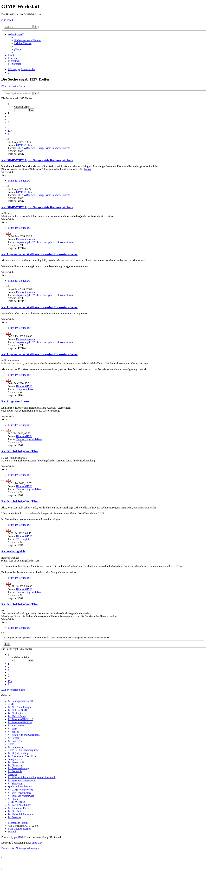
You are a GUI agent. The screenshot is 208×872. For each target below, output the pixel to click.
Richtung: (96, 637)
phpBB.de (37, 842)
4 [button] (8, 122)
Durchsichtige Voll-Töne (29, 439)
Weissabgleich (23, 539)
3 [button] (8, 119)
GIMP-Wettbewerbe (26, 145)
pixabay (87, 169)
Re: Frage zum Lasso (15, 401)
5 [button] (8, 124)
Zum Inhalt (7, 20)
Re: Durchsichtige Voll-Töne (19, 451)
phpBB (18, 837)
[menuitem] (27, 40)
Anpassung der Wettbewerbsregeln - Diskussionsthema (44, 242)
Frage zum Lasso (25, 389)
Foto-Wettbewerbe (25, 239)
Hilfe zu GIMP (24, 386)
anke (8, 139)
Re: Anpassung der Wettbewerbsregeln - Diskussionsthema (39, 254)
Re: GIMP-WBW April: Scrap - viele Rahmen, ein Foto (37, 160)
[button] (8, 103)
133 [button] (10, 130)
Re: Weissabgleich (13, 551)
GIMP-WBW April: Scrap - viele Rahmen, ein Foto (43, 148)
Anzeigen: (19, 637)
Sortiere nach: (59, 637)
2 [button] (8, 116)
